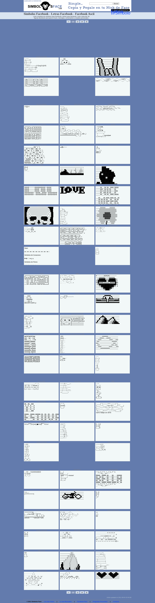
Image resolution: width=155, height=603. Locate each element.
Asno (113, 490)
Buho (41, 165)
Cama (41, 490)
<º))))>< (27, 106)
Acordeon (41, 293)
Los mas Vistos (49, 601)
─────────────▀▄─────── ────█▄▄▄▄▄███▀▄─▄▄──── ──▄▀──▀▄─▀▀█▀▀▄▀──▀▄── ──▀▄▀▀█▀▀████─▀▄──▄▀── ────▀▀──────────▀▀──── (72, 495)
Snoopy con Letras (41, 56)
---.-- (64, 113)
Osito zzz (113, 422)
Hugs (77, 273)
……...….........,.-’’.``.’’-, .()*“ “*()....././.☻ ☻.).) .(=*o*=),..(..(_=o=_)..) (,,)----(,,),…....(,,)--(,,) (31, 386)
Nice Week (113, 185)
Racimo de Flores (41, 145)
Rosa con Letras (77, 550)
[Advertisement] (77, 39)
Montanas (113, 314)
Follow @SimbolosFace (126, 12)
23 (73, 22)
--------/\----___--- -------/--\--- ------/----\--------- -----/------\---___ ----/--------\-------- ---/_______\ (65, 388)
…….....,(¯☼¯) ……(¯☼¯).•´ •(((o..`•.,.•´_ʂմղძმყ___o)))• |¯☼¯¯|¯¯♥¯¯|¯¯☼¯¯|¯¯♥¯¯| (69, 575)
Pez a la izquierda (41, 104)
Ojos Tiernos (77, 56)
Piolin (113, 381)
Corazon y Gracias (113, 273)
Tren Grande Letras (113, 530)
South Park (77, 104)
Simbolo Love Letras (77, 185)
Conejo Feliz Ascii (41, 442)
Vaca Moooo (77, 469)
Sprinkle (113, 124)
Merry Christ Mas (77, 225)
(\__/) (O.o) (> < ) (26, 534)
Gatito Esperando (113, 442)
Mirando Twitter (113, 293)
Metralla (77, 293)
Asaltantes (42, 422)
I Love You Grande (41, 354)
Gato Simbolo (113, 165)
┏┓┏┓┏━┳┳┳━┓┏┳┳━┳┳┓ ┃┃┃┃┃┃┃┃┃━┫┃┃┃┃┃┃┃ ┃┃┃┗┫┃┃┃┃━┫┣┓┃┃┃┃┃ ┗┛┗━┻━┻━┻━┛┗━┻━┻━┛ (32, 359)
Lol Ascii (41, 185)
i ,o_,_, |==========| (29, 493)
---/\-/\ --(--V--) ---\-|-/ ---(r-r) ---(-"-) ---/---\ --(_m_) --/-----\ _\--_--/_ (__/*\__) (27, 452)
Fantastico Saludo (113, 104)
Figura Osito (77, 354)
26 (86, 22)
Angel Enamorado (41, 571)
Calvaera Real (41, 205)
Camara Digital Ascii (113, 510)
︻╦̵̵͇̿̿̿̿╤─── (63, 147)
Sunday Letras (77, 571)
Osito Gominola (77, 205)
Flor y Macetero (112, 205)
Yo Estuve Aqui (41, 401)
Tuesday (41, 469)
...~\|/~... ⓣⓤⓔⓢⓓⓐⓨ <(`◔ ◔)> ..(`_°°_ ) (32, 473)
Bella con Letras (113, 469)
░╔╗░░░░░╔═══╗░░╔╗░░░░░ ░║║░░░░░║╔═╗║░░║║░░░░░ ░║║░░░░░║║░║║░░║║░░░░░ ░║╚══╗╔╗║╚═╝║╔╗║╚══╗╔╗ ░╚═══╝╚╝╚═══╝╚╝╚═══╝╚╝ (36, 82)
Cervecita (113, 246)
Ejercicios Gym (113, 225)
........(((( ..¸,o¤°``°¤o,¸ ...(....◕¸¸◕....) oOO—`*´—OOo (65, 61)
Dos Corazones (113, 571)
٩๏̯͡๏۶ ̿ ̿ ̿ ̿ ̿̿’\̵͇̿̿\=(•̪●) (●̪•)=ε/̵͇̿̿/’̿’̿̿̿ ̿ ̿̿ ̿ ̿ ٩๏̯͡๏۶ (36, 424)
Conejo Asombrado (41, 530)
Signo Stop (77, 401)
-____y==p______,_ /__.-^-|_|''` (67, 297)
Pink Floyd (77, 381)
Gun (77, 145)
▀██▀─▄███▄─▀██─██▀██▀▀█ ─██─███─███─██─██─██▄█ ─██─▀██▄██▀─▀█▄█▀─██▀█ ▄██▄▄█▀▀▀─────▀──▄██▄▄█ (72, 190)
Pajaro (77, 422)
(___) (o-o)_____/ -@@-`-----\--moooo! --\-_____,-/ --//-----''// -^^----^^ (67, 476)
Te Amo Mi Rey (41, 124)
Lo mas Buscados (66, 601)
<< (68, 22)
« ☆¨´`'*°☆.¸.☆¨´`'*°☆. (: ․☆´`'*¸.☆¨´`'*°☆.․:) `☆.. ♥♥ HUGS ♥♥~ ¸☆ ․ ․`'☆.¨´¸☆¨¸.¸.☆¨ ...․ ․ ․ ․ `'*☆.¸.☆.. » (67, 279)
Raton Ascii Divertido (42, 225)
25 (82, 22)
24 (77, 22)
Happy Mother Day (77, 124)
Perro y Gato (41, 381)
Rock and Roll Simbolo (112, 56)
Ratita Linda (41, 550)
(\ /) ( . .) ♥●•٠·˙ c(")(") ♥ (63, 358)
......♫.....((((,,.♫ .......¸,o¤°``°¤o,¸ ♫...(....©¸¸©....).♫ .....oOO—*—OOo (66, 535)
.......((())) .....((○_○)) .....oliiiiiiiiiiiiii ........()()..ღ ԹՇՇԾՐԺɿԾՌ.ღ (30, 299)
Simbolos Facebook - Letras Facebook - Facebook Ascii (59, 13)
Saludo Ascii (112, 401)
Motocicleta (77, 490)
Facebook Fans (82, 601)
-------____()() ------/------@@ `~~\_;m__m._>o (30, 229)
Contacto (116, 601)
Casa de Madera (113, 145)
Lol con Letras (41, 77)
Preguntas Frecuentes (100, 601)
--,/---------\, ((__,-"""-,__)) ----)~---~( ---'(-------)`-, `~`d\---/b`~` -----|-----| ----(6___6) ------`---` (28, 322)
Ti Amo (42, 273)
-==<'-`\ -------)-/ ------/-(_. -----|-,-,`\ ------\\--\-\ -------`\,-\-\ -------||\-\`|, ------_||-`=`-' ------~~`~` (64, 431)
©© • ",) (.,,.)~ (26, 554)
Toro (41, 314)
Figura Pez (113, 334)
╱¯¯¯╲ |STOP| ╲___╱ (62, 405)
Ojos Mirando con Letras (77, 334)
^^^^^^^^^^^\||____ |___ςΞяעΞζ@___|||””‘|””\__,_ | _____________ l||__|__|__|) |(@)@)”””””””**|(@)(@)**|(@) (34, 515)
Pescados (113, 77)
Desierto (77, 165)
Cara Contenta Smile (77, 314)
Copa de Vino (113, 354)
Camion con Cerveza (42, 510)
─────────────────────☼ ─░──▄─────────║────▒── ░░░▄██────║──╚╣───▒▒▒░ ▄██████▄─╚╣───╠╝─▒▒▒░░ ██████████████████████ (72, 170)
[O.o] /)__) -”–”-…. (26, 169)
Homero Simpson (113, 550)
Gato (77, 510)
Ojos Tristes (77, 530)
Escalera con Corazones (42, 334)
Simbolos (41, 246)
